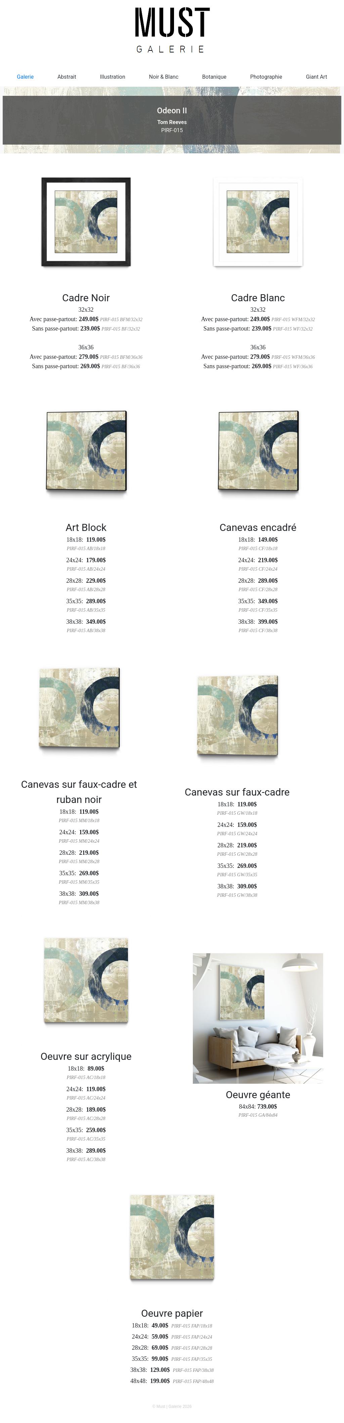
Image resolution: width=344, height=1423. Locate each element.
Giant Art (316, 77)
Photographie (266, 77)
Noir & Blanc (164, 77)
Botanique (214, 77)
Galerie (25, 77)
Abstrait (66, 77)
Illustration (112, 77)
